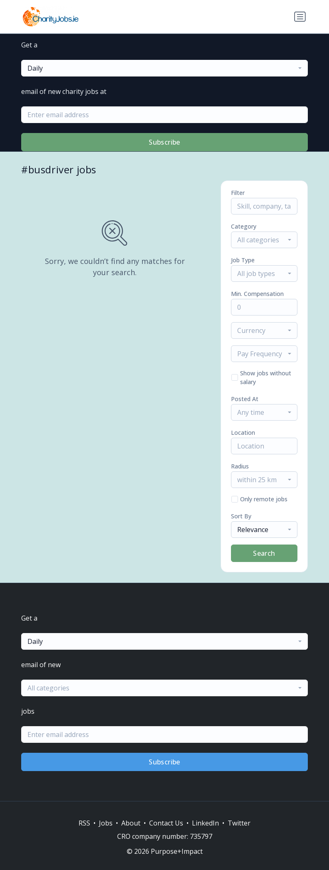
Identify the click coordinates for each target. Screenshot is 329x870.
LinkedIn (205, 823)
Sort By (241, 516)
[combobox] (164, 68)
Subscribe (164, 142)
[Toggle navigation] (300, 17)
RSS (84, 823)
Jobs (106, 823)
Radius (240, 466)
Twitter (239, 823)
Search (264, 553)
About (130, 823)
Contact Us (166, 823)
